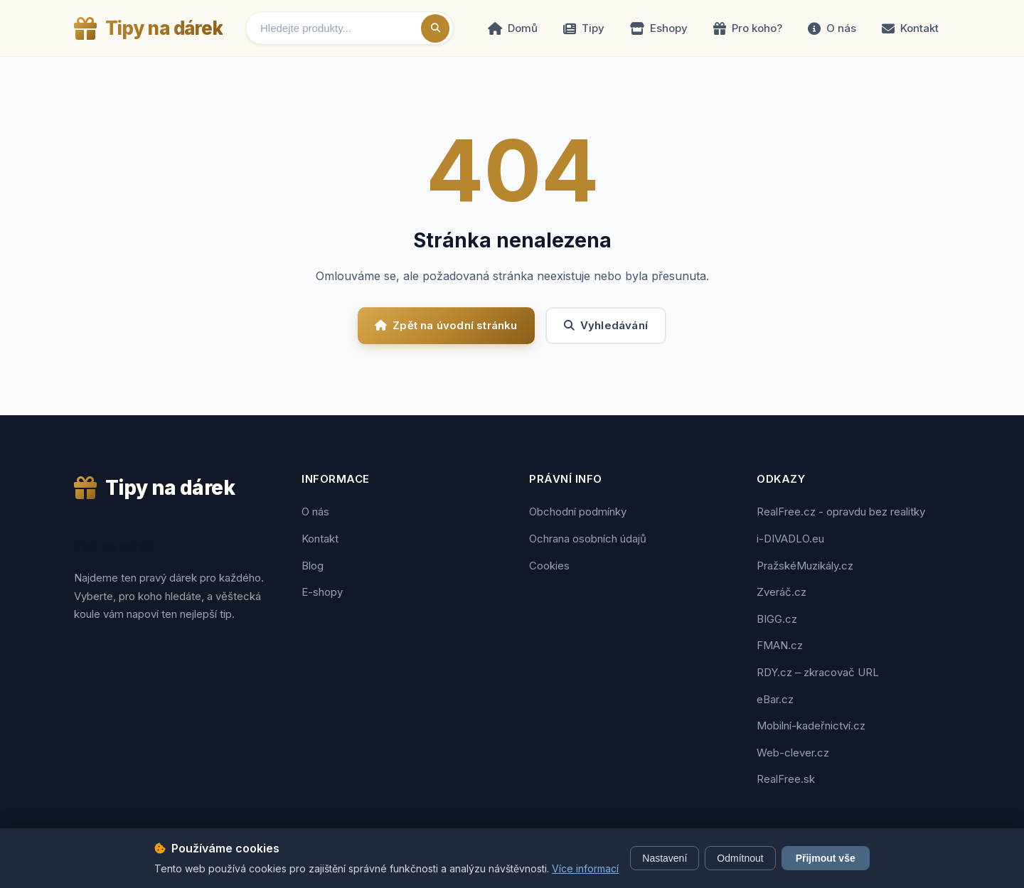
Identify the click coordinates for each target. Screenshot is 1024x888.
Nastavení (664, 858)
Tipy (583, 28)
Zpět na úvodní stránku (446, 325)
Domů (513, 28)
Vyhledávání (606, 325)
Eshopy (659, 28)
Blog (313, 565)
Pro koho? (747, 28)
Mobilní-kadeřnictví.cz (811, 725)
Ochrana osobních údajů (587, 538)
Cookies (549, 565)
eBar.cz (775, 699)
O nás (832, 28)
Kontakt (910, 28)
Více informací (585, 868)
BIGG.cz (777, 619)
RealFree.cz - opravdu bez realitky (841, 511)
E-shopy (322, 592)
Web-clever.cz (793, 752)
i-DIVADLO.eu (790, 538)
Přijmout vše (825, 858)
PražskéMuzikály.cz (805, 565)
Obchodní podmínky (577, 511)
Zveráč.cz (781, 592)
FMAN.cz (780, 645)
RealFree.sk (786, 779)
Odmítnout (740, 858)
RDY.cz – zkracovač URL (818, 672)
